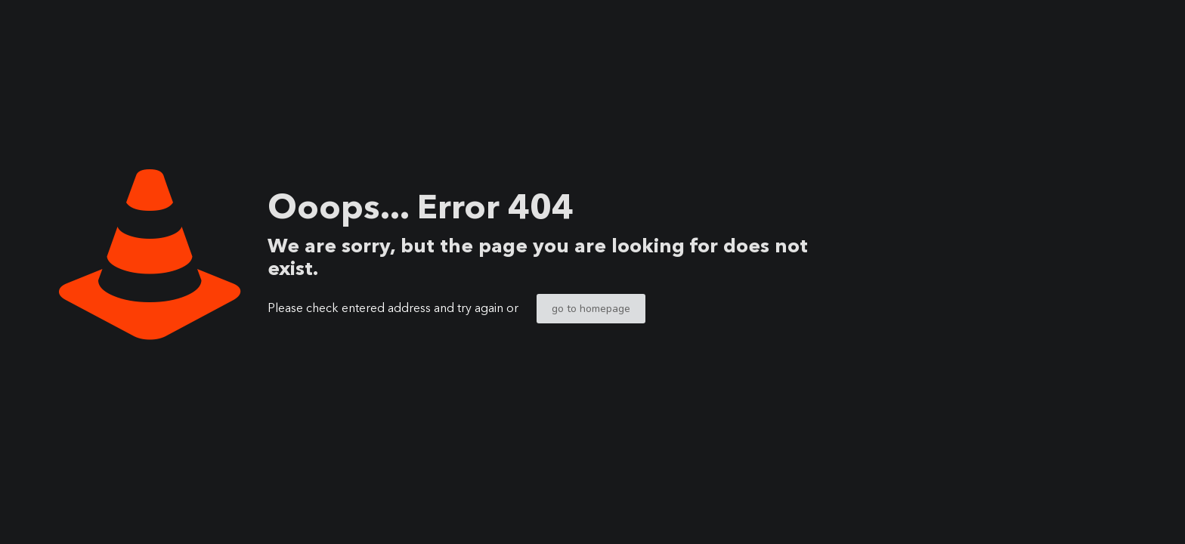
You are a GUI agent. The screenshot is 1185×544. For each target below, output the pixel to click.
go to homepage (591, 308)
